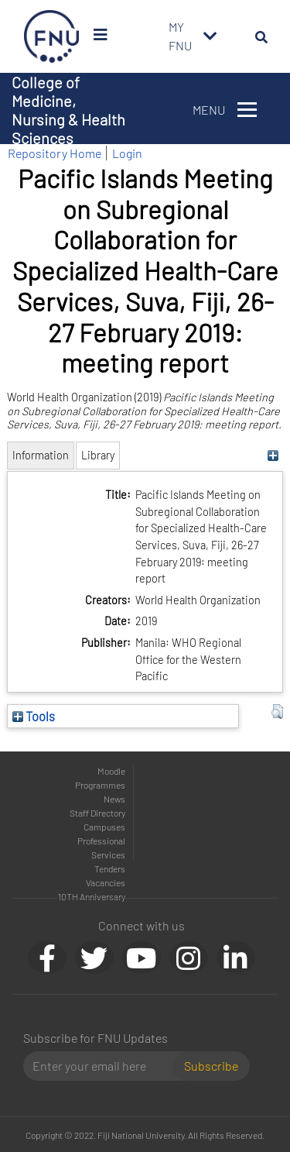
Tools (33, 716)
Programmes (100, 784)
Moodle (111, 770)
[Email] (104, 1066)
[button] (277, 712)
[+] (273, 455)
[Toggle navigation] (210, 36)
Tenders (109, 868)
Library (97, 455)
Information (40, 455)
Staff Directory (97, 812)
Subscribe (211, 1065)
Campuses (104, 826)
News (114, 798)
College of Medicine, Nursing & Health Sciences (68, 110)
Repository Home (54, 153)
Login (127, 153)
